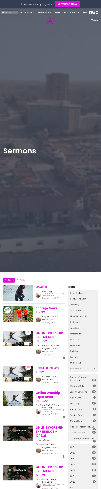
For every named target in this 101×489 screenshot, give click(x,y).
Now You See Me (78, 316)
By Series (21, 280)
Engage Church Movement (83, 379)
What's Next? (76, 345)
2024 (83, 458)
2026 (83, 447)
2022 (83, 470)
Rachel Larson (83, 409)
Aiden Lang (83, 397)
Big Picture (75, 357)
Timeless (74, 328)
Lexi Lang (83, 403)
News (84, 12)
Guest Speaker (83, 432)
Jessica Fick (83, 415)
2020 (83, 481)
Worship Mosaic (44, 12)
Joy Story (74, 304)
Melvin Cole (83, 420)
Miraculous (75, 363)
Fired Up (74, 339)
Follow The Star (78, 299)
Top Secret (75, 310)
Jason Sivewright (83, 391)
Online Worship (27, 12)
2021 (83, 476)
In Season (75, 322)
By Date (9, 280)
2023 (83, 464)
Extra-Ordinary (77, 293)
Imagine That (76, 333)
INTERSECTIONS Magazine (67, 12)
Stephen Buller (83, 386)
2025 (83, 452)
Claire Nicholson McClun (83, 428)
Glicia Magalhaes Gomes (83, 439)
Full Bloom (75, 351)
